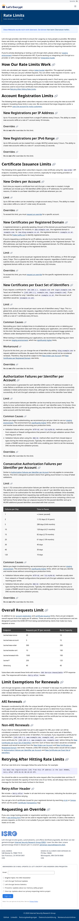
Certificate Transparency (27, 803)
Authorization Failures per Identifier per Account (30, 472)
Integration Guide (48, 58)
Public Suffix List (18, 235)
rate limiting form (14, 817)
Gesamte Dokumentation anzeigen (13, 21)
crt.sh (65, 800)
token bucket (39, 70)
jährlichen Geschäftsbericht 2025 (52, 845)
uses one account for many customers (27, 106)
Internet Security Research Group (42, 913)
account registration (23, 616)
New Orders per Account (51, 356)
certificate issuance (42, 616)
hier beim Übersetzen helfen (58, 30)
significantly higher (44, 340)
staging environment (20, 340)
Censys (73, 800)
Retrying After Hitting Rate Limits (23, 89)
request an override (34, 214)
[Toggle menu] (75, 6)
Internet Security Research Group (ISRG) (30, 842)
